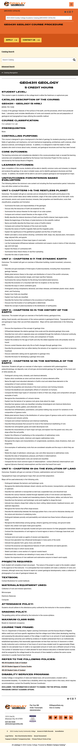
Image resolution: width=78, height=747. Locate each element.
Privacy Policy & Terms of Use (41, 739)
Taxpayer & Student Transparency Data (17, 739)
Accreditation (59, 731)
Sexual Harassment (40, 736)
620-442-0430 (10, 722)
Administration (35, 710)
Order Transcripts (36, 708)
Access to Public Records (45, 731)
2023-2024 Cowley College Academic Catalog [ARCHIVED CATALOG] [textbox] (31, 18)
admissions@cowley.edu (14, 724)
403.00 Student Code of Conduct (13, 670)
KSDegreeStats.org (56, 705)
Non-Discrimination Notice (23, 736)
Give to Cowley (54, 708)
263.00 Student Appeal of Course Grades (17, 666)
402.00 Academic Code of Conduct (14, 663)
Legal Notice (9, 736)
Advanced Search (8, 67)
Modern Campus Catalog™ (56, 745)
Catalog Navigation (11, 73)
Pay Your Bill (34, 705)
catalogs (17, 745)
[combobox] (39, 18)
